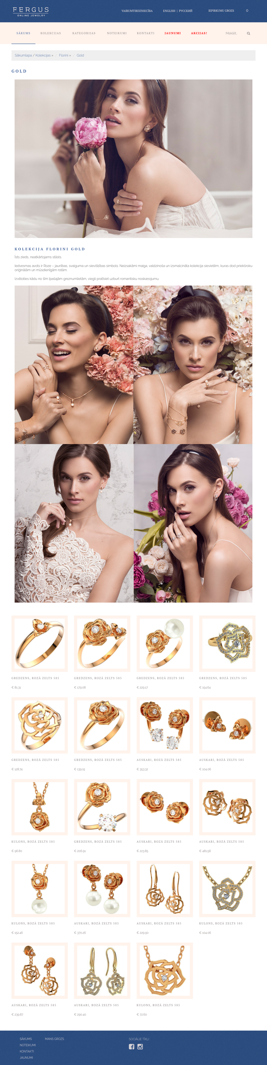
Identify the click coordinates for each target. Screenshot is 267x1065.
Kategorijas (84, 33)
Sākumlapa (23, 55)
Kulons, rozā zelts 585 (33, 841)
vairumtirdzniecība (137, 11)
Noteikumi (117, 33)
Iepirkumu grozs (221, 11)
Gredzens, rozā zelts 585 (35, 678)
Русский (185, 11)
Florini (63, 55)
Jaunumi (50, 1057)
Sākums (23, 33)
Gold (80, 55)
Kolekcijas (50, 33)
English (169, 11)
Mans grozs (30, 1039)
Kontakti (146, 33)
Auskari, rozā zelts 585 (159, 760)
